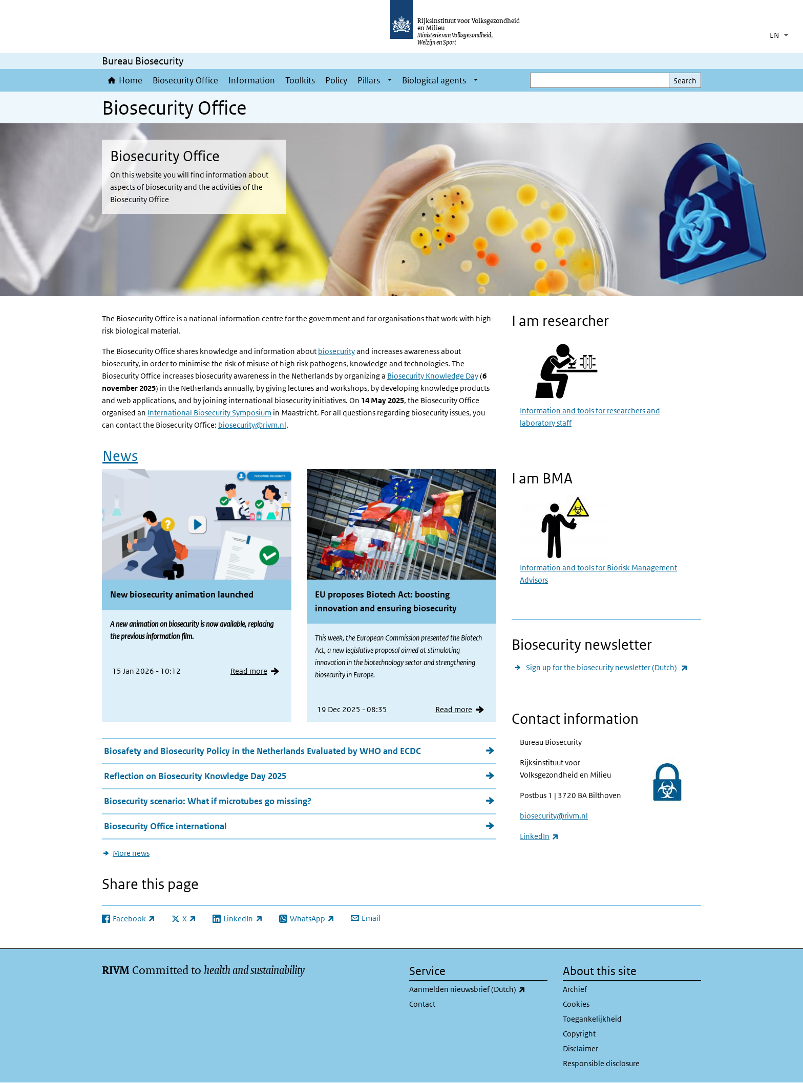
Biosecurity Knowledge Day (432, 376)
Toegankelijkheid (592, 1019)
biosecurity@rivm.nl (252, 425)
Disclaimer (580, 1048)
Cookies (576, 1004)
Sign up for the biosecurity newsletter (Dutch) (607, 667)
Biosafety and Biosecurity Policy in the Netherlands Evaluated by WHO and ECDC (262, 751)
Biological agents (434, 80)
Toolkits (300, 80)
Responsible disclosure (601, 1063)
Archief (575, 989)
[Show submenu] (390, 80)
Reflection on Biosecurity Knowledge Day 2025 (195, 776)
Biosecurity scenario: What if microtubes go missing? (207, 801)
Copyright (579, 1033)
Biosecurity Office (185, 80)
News (120, 456)
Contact (422, 1004)
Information (251, 80)
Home (130, 80)
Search (684, 80)
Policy (336, 80)
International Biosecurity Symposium (209, 412)
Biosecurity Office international (165, 826)
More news (131, 853)
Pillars (368, 80)
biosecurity (336, 351)
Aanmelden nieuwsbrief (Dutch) (478, 989)
